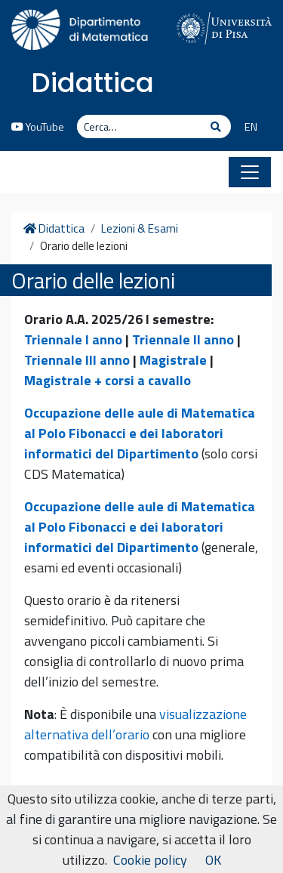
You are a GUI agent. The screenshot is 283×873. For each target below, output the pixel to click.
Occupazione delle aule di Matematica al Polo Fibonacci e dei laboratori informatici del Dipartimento (139, 433)
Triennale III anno (77, 360)
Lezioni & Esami (139, 229)
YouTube (37, 127)
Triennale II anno (183, 339)
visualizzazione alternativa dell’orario (135, 724)
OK (213, 860)
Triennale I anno (73, 339)
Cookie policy (150, 860)
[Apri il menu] (250, 172)
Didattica (92, 82)
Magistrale (173, 360)
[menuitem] (245, 127)
